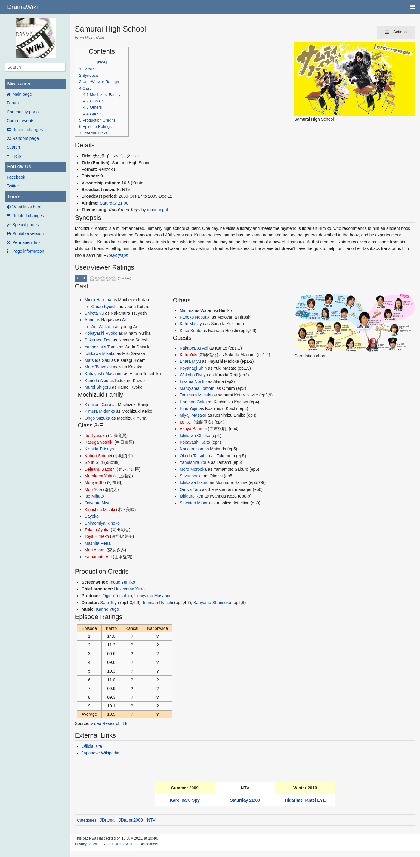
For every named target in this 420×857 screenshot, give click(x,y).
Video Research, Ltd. (110, 723)
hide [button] (102, 62)
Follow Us (19, 166)
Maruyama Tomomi (197, 388)
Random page (25, 138)
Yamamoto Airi (98, 556)
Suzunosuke (191, 475)
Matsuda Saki (97, 360)
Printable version (28, 233)
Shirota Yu (94, 313)
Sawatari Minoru (195, 503)
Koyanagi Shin (193, 368)
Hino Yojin (189, 408)
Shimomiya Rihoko (102, 523)
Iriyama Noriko (193, 381)
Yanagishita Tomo (101, 346)
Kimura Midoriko (100, 411)
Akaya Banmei (193, 428)
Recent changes (27, 129)
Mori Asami (95, 549)
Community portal (23, 111)
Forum (13, 102)
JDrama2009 (131, 820)
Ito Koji (186, 422)
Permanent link (26, 242)
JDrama (107, 820)
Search (13, 147)
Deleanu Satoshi (100, 469)
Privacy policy (86, 844)
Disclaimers (148, 844)
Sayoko (92, 516)
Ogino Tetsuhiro (117, 595)
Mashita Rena (97, 543)
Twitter (13, 185)
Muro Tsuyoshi (98, 367)
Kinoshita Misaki (100, 509)
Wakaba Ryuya (194, 374)
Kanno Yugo (107, 609)
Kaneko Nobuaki (195, 317)
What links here (26, 207)
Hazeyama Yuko (129, 589)
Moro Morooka (193, 469)
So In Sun (94, 462)
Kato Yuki (188, 354)
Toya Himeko (97, 536)
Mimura (187, 310)
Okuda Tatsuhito (195, 455)
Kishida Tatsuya (99, 448)
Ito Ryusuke (96, 435)
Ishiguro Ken (191, 496)
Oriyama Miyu (97, 503)
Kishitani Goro (98, 404)
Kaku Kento (190, 330)
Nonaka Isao (191, 448)
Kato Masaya (192, 323)
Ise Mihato (94, 496)
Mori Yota (93, 489)
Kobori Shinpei (98, 455)
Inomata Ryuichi (158, 602)
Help (16, 156)
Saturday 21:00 (114, 203)
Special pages (25, 224)
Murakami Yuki (98, 475)
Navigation (18, 84)
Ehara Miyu (190, 361)
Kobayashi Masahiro (104, 373)
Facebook (16, 177)
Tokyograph (117, 255)
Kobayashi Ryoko (101, 333)
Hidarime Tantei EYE (305, 800)
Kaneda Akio (96, 380)
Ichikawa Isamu (194, 482)
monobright (157, 209)
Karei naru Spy (185, 800)
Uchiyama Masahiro (153, 595)
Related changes (28, 215)
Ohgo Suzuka (97, 418)
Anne (89, 319)
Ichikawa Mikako (100, 353)
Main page (22, 94)
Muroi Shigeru (98, 387)
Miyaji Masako (193, 415)
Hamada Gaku (193, 401)
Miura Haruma (98, 299)
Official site (92, 746)
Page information (28, 251)
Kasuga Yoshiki (99, 442)
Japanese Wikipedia (100, 753)
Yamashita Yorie (195, 462)
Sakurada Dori (98, 340)
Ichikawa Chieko (195, 435)
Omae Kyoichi (104, 306)
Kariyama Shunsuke (212, 602)
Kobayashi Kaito (195, 442)
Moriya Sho (95, 482)
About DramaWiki (118, 844)
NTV (151, 820)
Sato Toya (109, 602)
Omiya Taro (190, 489)
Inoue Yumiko (122, 582)
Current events (20, 120)
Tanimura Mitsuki (195, 395)
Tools (13, 196)
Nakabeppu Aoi (194, 348)
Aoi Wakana (102, 326)
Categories (86, 820)
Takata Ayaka (97, 529)
